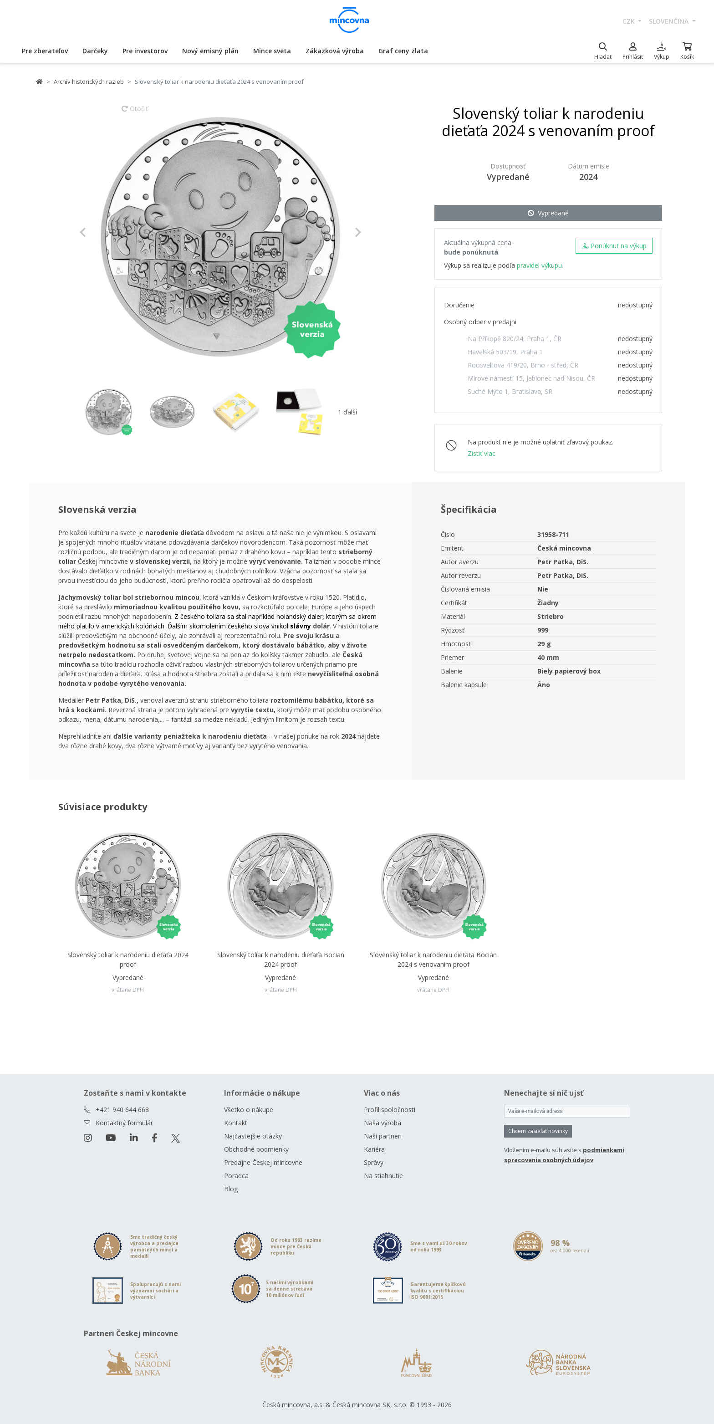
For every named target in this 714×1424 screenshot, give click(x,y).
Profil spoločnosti (389, 1109)
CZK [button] (629, 21)
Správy (373, 1162)
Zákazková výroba (335, 50)
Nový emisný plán (210, 50)
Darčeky (95, 50)
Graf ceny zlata (403, 50)
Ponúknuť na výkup (614, 245)
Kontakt (235, 1122)
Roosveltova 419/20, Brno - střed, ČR (523, 365)
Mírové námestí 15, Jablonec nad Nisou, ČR (531, 378)
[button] (100, 232)
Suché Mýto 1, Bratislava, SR (510, 391)
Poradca (236, 1175)
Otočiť (135, 113)
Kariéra (374, 1149)
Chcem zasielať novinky (538, 1131)
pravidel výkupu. (540, 265)
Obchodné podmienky (256, 1149)
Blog (231, 1188)
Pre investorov (145, 50)
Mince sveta (272, 50)
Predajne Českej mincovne (263, 1162)
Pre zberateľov (45, 50)
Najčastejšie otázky (253, 1136)
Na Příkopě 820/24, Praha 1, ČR (514, 338)
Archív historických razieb (89, 81)
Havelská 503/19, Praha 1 (505, 351)
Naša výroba (382, 1122)
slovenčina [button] (669, 21)
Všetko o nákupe (248, 1109)
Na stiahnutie (383, 1175)
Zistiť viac (481, 453)
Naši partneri (383, 1136)
